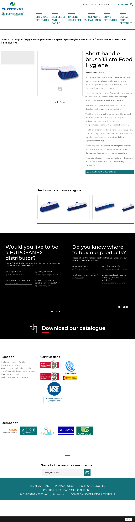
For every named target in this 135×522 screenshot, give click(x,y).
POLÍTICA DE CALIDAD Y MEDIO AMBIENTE (67, 512)
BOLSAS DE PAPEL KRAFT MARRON (18, 109)
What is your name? (14, 294)
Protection (12, 180)
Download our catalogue (73, 351)
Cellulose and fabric (58, 20)
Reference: (91, 73)
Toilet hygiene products (17, 162)
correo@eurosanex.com (17, 399)
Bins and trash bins (15, 124)
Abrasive (11, 81)
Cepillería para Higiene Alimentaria (17, 147)
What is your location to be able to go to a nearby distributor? (114, 299)
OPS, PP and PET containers (14, 135)
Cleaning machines (94, 18)
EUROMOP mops (15, 171)
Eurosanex (89, 4)
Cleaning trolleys (14, 120)
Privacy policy (65, 508)
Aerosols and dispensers (18, 85)
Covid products (110, 18)
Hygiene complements (77, 18)
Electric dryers (13, 188)
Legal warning (40, 508)
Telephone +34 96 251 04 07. (23, 393)
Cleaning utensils (14, 193)
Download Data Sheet (101, 171)
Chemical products (42, 18)
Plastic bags (12, 103)
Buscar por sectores (126, 20)
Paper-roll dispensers (16, 175)
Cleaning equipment (16, 128)
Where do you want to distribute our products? (46, 303)
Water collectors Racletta (18, 184)
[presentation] (33, 324)
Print (62, 102)
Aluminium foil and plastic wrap (18, 92)
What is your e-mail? (111, 288)
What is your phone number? (18, 302)
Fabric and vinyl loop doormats (15, 156)
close (129, 519)
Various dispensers (15, 205)
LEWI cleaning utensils (17, 197)
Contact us (106, 4)
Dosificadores (13, 201)
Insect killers (12, 167)
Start (5, 39)
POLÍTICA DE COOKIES (92, 508)
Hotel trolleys (13, 115)
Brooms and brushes (16, 141)
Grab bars (11, 98)
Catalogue (15, 58)
